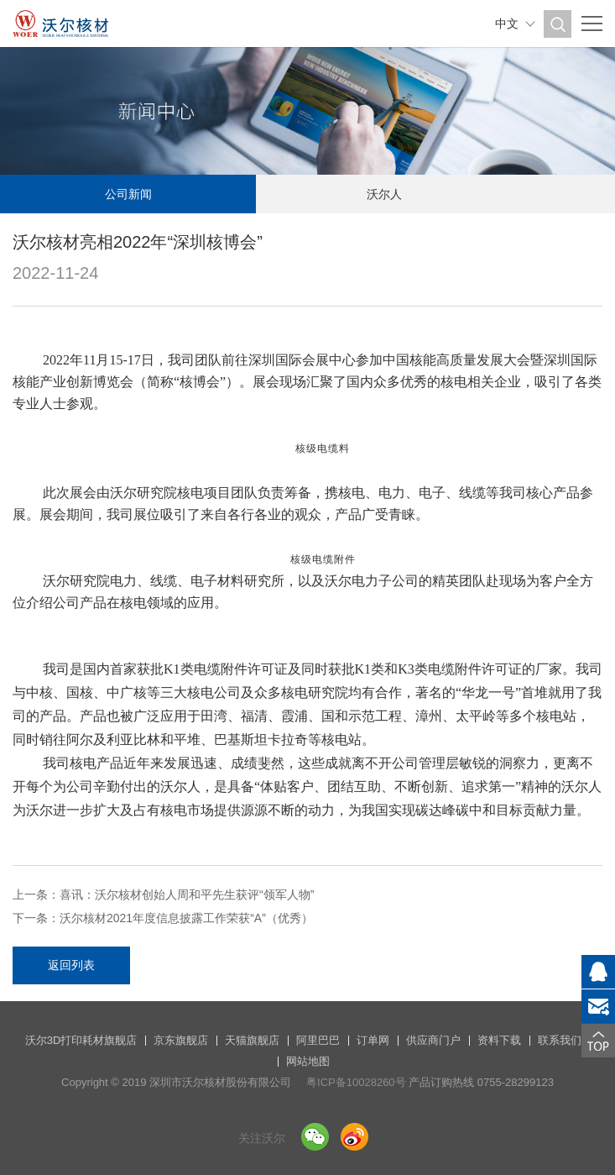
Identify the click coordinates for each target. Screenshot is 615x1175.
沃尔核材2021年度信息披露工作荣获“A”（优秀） (186, 918)
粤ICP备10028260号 (356, 1082)
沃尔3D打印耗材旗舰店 (81, 1040)
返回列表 (71, 965)
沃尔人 (384, 194)
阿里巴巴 (318, 1040)
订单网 (373, 1040)
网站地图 (308, 1061)
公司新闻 (128, 194)
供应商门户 (433, 1040)
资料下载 (499, 1040)
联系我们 (559, 1040)
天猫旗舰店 (252, 1040)
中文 (507, 23)
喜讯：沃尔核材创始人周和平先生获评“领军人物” (187, 894)
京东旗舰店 (181, 1040)
